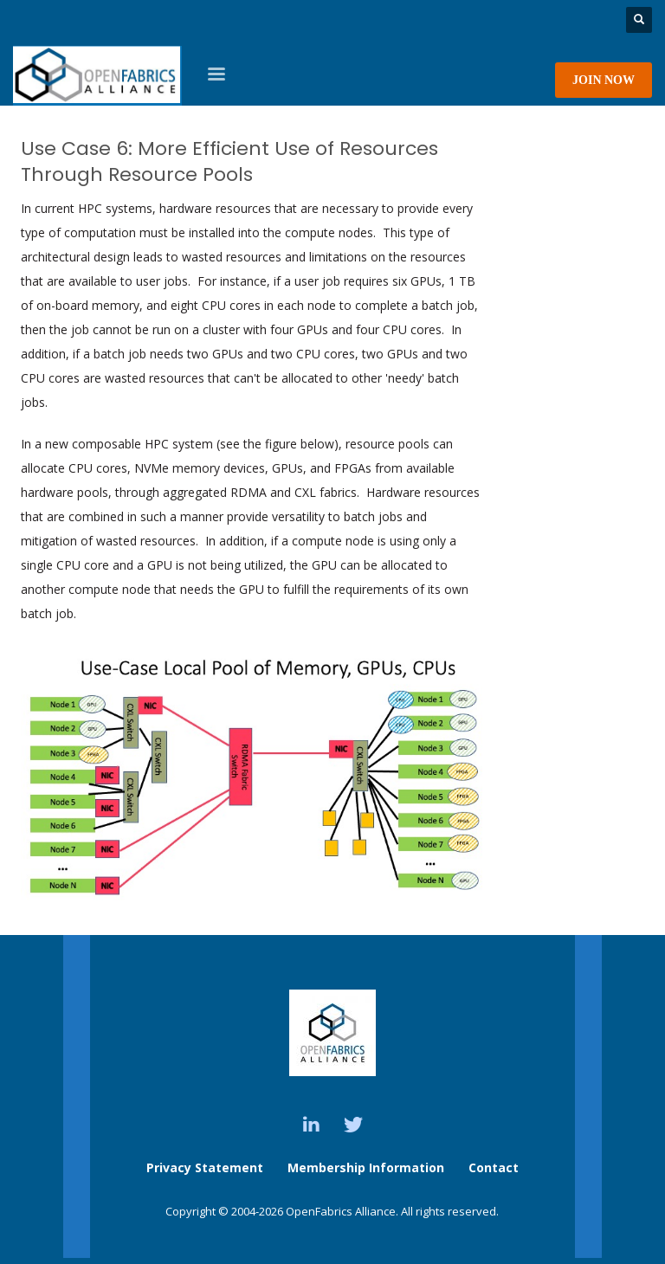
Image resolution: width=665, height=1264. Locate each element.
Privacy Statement (204, 1167)
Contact (493, 1167)
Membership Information (367, 1167)
